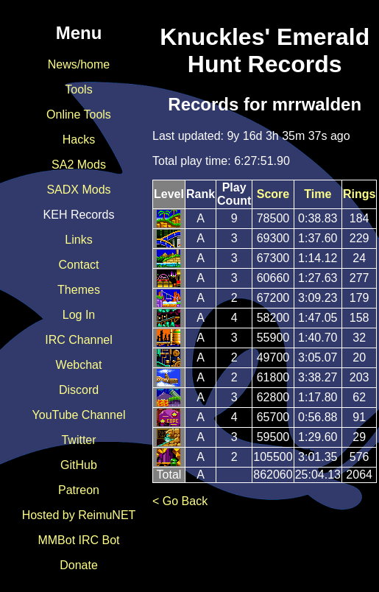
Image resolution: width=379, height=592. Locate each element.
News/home (79, 64)
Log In (79, 315)
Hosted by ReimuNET (79, 515)
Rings (359, 194)
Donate (79, 565)
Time (317, 194)
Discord (79, 390)
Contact (78, 264)
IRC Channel (79, 340)
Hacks (79, 139)
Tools (78, 89)
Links (78, 239)
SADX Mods (78, 189)
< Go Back (180, 501)
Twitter (78, 440)
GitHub (78, 465)
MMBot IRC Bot (78, 540)
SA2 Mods (79, 164)
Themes (78, 289)
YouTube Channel (79, 415)
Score (273, 194)
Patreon (78, 490)
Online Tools (78, 114)
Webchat (79, 365)
